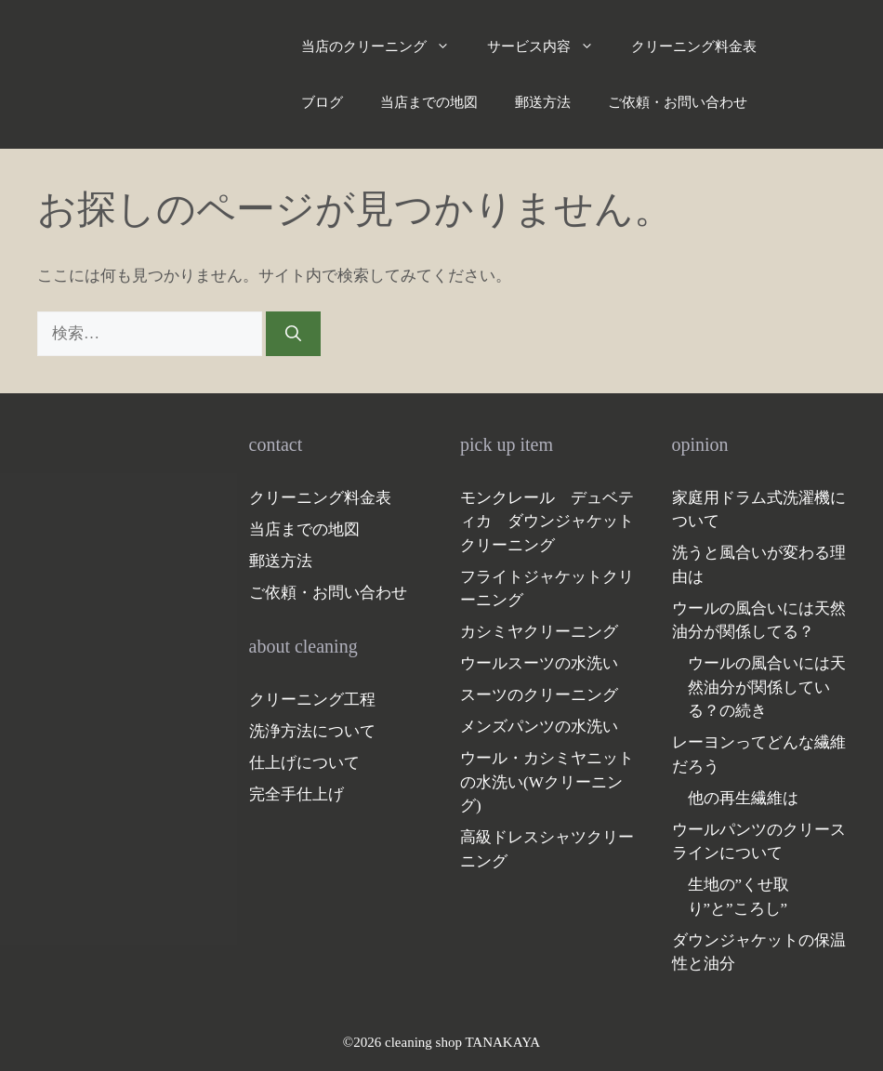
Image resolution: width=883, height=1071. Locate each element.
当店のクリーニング (384, 46)
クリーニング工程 (312, 699)
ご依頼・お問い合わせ (677, 102)
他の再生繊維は (743, 798)
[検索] (293, 333)
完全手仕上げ (296, 794)
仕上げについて (304, 763)
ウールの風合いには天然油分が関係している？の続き (767, 687)
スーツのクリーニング (539, 695)
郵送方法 (543, 102)
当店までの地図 (429, 102)
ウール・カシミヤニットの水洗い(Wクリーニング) (547, 781)
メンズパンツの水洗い (539, 726)
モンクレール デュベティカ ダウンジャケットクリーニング (547, 521)
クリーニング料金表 (694, 46)
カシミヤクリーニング (539, 632)
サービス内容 (550, 46)
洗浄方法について (312, 731)
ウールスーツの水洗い (539, 663)
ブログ (322, 102)
